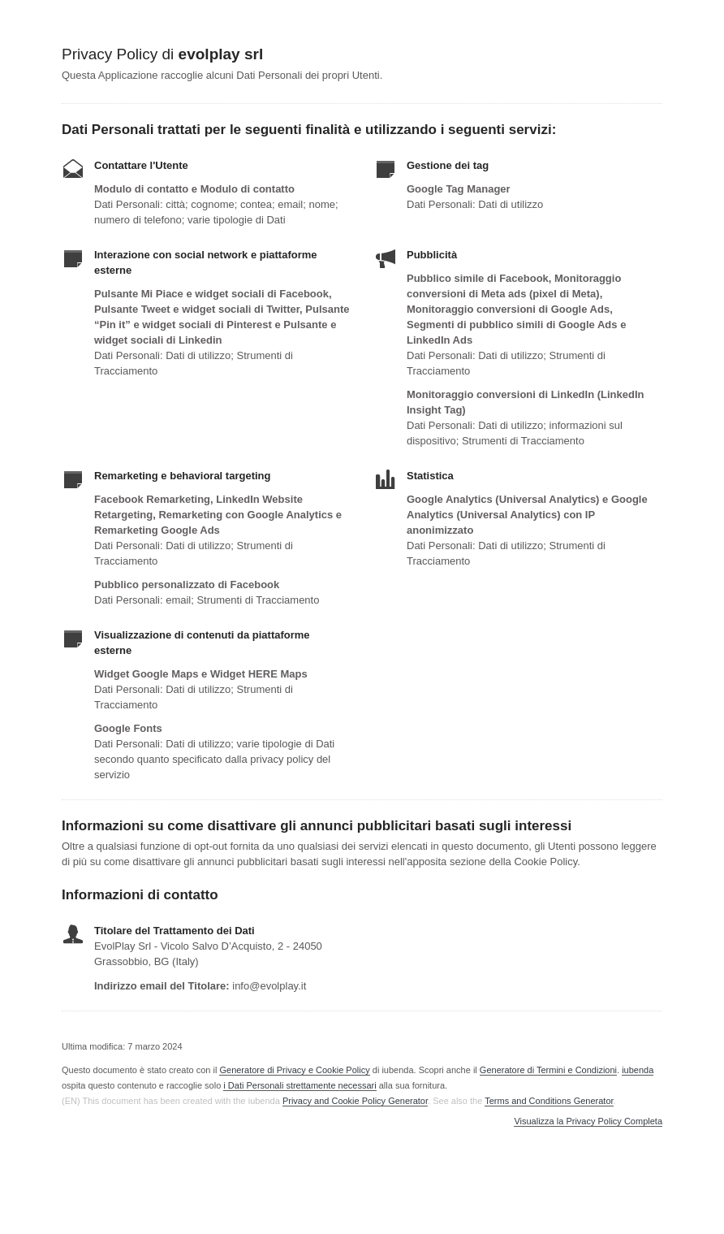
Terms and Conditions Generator (549, 1101)
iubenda (637, 1070)
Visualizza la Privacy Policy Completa (588, 1121)
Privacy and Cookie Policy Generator (355, 1101)
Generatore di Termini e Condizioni (548, 1070)
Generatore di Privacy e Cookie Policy (294, 1070)
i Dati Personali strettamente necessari (299, 1085)
